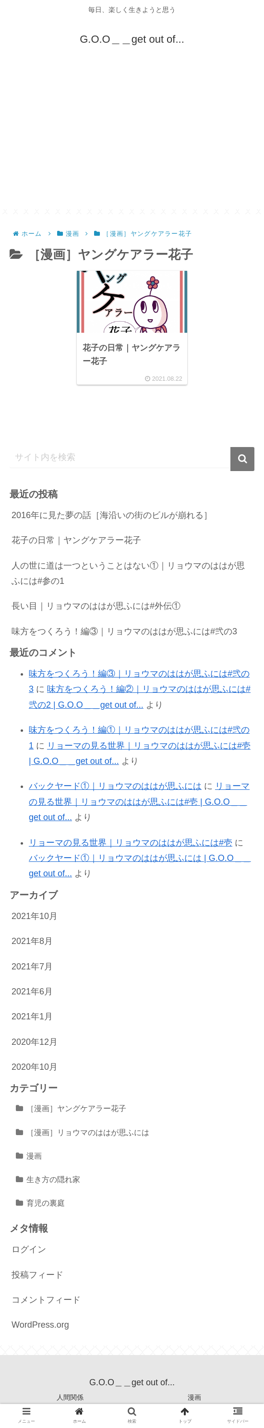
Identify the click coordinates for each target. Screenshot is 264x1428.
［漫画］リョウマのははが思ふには (87, 1132)
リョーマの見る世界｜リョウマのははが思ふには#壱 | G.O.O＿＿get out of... (139, 801)
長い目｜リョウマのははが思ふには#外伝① (96, 606)
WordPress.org (40, 1325)
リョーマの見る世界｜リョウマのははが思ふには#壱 (130, 842)
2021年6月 (32, 991)
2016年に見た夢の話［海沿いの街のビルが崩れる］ (112, 515)
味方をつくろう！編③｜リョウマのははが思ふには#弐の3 (124, 631)
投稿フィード (37, 1275)
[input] (132, 457)
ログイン (29, 1249)
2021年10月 (35, 916)
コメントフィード (46, 1300)
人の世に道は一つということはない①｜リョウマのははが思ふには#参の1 (128, 573)
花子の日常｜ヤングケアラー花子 (76, 540)
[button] (242, 459)
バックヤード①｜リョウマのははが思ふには (115, 786)
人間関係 (70, 1397)
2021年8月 (32, 941)
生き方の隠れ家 (53, 1179)
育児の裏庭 (45, 1202)
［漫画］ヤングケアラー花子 (76, 1108)
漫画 (34, 1155)
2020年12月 (35, 1042)
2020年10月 (35, 1067)
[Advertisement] (132, 142)
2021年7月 (32, 966)
